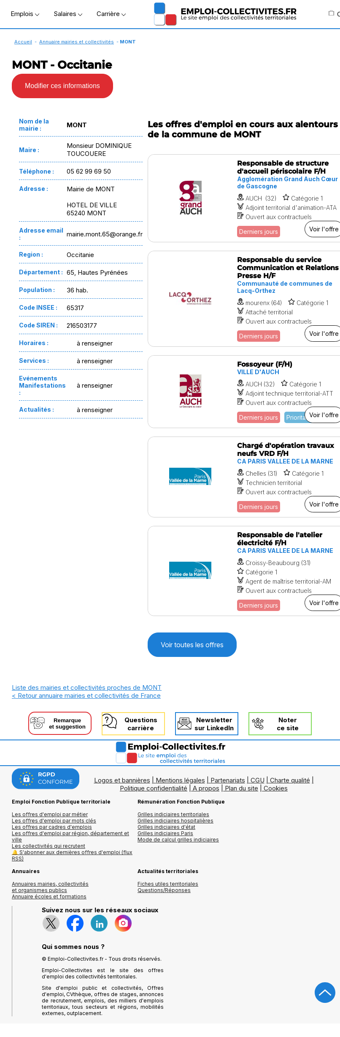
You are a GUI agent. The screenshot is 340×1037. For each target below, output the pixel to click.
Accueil (23, 42)
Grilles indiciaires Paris (165, 833)
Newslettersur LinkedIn (214, 724)
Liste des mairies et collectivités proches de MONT (87, 687)
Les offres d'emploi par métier (50, 814)
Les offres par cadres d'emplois (52, 827)
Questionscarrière (140, 724)
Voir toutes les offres (192, 644)
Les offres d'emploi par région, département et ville (70, 836)
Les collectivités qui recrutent (48, 846)
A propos (206, 788)
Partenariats (227, 780)
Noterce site (288, 724)
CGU (257, 780)
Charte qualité (290, 780)
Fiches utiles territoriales (168, 884)
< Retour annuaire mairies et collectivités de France (86, 695)
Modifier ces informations (62, 85)
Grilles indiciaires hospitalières (175, 820)
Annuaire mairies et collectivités (76, 42)
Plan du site (241, 788)
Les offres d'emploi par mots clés (54, 820)
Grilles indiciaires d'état (166, 827)
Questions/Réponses (164, 890)
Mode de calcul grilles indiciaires (178, 839)
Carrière (111, 14)
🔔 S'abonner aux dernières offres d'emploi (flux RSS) (72, 855)
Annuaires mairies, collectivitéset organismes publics (50, 887)
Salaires (68, 14)
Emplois (25, 14)
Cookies (276, 788)
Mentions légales (180, 780)
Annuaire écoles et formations (49, 896)
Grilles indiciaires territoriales (173, 814)
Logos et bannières (122, 780)
